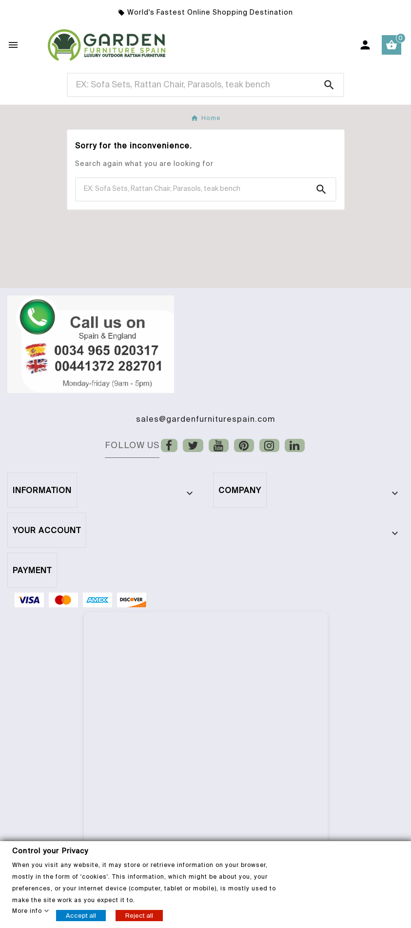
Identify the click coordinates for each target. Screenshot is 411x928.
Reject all (139, 915)
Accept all (81, 915)
